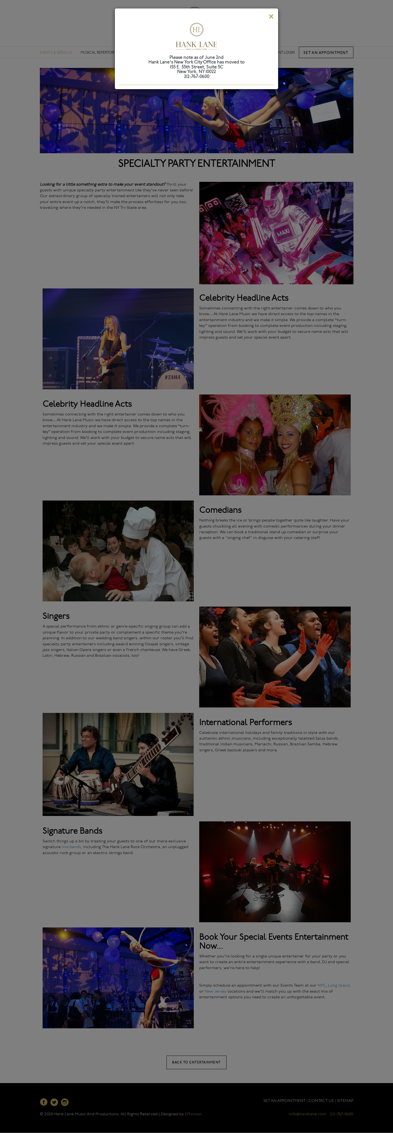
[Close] (271, 17)
